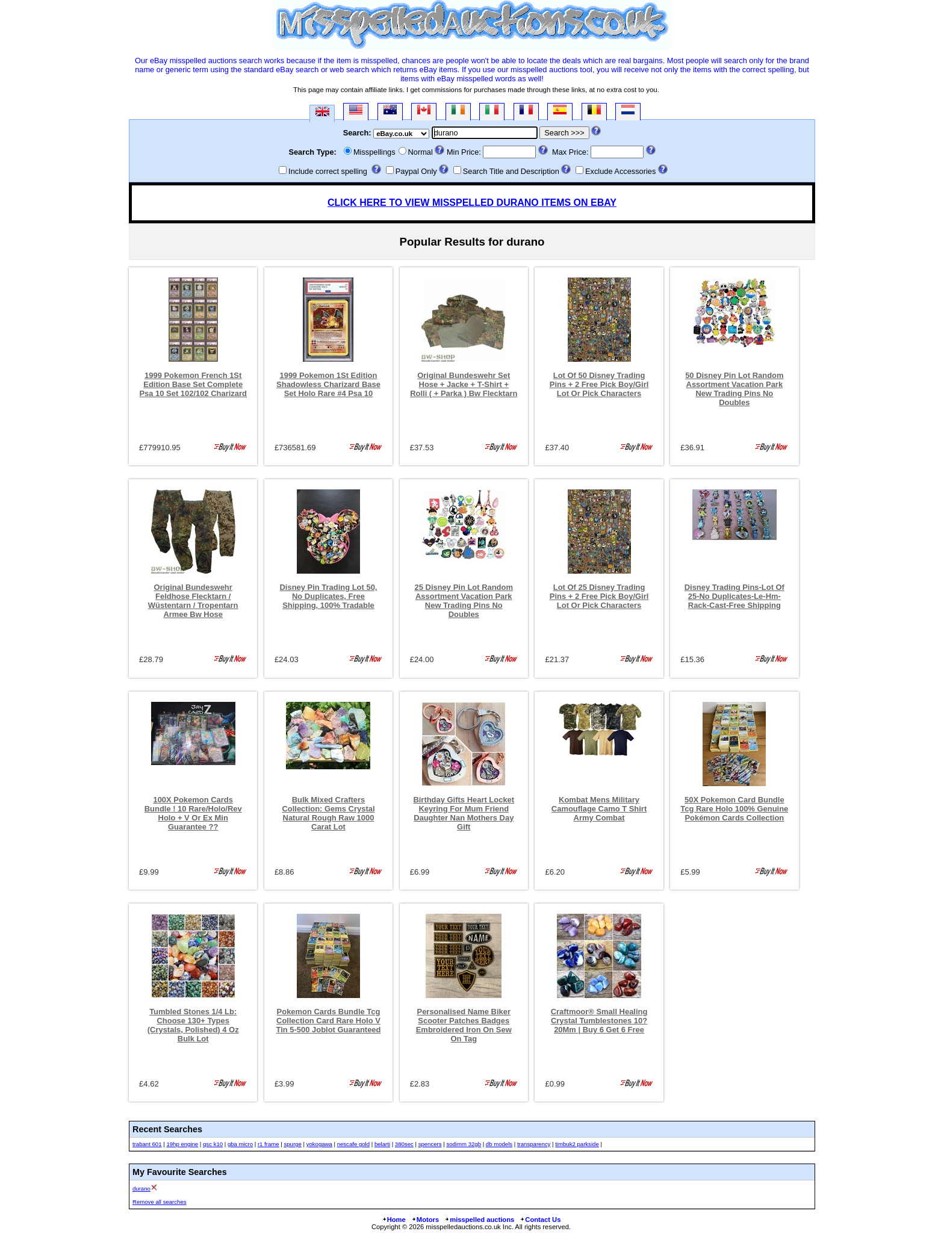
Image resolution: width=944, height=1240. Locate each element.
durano (141, 1188)
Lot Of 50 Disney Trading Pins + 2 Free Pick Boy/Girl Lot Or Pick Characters (599, 384)
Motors (425, 1219)
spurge (292, 1144)
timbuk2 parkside (577, 1144)
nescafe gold (353, 1144)
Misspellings (374, 152)
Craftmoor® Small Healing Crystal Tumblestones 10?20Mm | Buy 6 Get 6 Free (599, 1020)
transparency (533, 1144)
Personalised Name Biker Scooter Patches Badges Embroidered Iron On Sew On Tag (464, 1025)
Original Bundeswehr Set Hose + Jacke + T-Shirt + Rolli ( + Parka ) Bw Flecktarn (463, 384)
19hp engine (182, 1144)
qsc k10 (213, 1144)
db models (499, 1144)
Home (394, 1219)
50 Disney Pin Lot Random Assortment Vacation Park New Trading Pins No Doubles (734, 389)
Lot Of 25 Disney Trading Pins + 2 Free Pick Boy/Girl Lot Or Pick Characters (599, 596)
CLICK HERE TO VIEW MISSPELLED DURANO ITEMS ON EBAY (472, 202)
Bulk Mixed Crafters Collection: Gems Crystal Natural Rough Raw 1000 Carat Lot (328, 813)
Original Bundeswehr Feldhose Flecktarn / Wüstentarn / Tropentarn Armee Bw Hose (193, 601)
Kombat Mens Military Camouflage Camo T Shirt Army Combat (599, 808)
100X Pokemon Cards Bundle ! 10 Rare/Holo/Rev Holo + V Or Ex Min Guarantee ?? (193, 813)
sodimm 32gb (463, 1144)
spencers (430, 1144)
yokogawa (319, 1144)
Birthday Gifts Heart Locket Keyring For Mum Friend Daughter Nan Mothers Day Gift (463, 813)
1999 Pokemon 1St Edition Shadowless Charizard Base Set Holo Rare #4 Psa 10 (328, 384)
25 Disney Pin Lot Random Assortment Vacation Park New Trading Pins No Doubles (464, 601)
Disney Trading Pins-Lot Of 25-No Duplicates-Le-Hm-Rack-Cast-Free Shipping (734, 596)
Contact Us (540, 1219)
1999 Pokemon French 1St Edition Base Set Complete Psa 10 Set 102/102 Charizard (193, 384)
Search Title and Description (511, 171)
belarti (382, 1144)
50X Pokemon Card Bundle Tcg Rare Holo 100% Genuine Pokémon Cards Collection (734, 808)
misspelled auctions (479, 1219)
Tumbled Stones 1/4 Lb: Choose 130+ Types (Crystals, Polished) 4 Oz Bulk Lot (193, 1025)
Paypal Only (416, 171)
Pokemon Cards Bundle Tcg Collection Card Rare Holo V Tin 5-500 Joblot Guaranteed (328, 1020)
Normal (420, 152)
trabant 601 (147, 1144)
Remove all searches (159, 1201)
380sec (404, 1144)
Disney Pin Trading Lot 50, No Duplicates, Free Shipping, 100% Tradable (328, 596)
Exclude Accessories (620, 171)
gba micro (240, 1144)
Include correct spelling (327, 171)
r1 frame (268, 1144)
